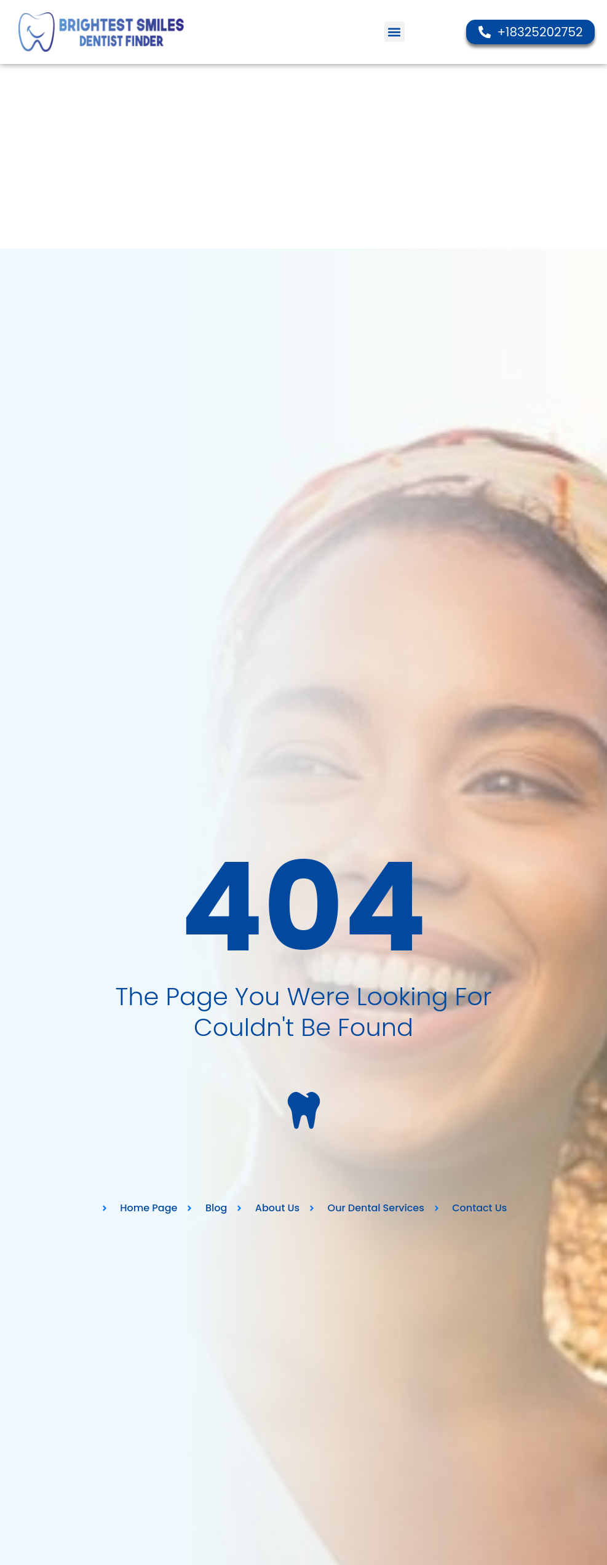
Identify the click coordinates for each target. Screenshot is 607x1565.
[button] (394, 32)
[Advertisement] (303, 156)
